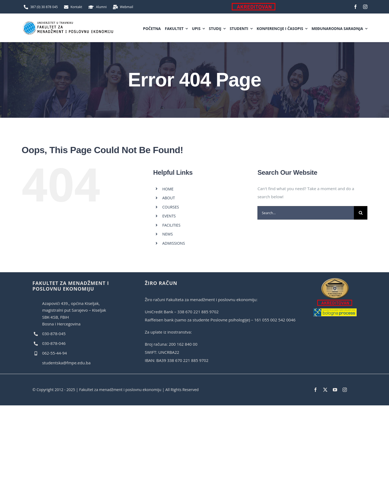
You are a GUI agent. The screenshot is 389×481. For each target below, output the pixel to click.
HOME (168, 188)
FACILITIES (171, 225)
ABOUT (168, 197)
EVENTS (169, 215)
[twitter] (325, 390)
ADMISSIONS (173, 243)
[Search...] (305, 213)
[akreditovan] (335, 279)
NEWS (167, 234)
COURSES (170, 207)
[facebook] (355, 7)
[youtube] (335, 390)
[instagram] (365, 7)
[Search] (360, 213)
